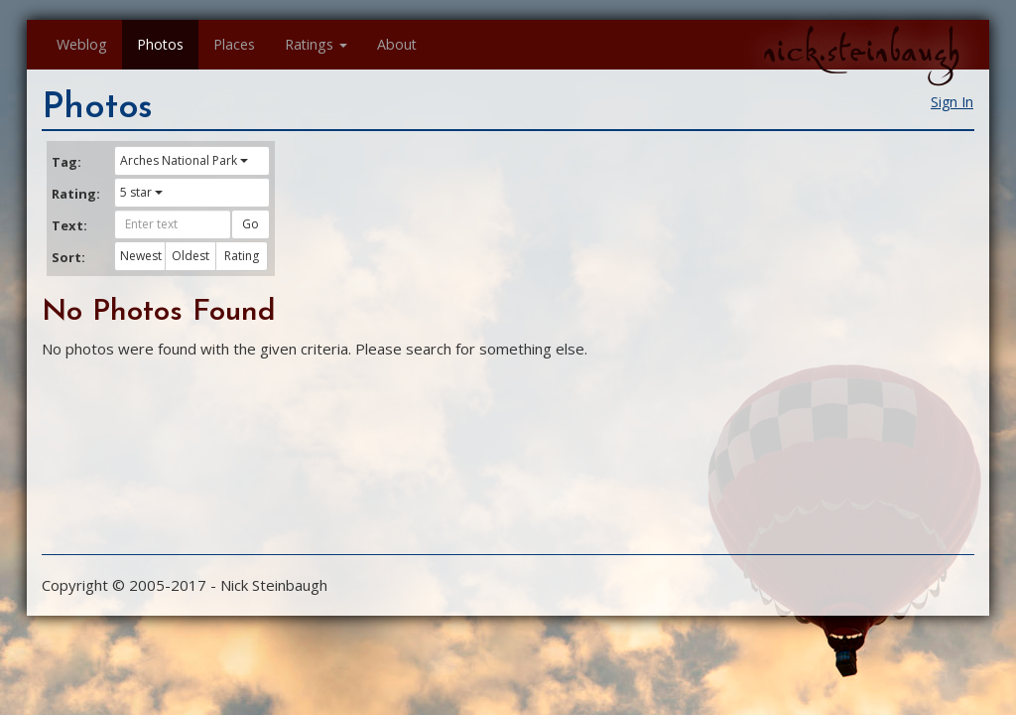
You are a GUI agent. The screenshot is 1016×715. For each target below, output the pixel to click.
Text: (69, 225)
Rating (241, 255)
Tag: (66, 162)
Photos (160, 44)
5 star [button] (141, 192)
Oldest (190, 255)
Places (234, 44)
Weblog (82, 44)
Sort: (68, 257)
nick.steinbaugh (861, 50)
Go (250, 223)
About (397, 44)
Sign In (952, 101)
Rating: (75, 194)
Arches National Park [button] (184, 160)
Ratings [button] (316, 44)
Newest (141, 255)
